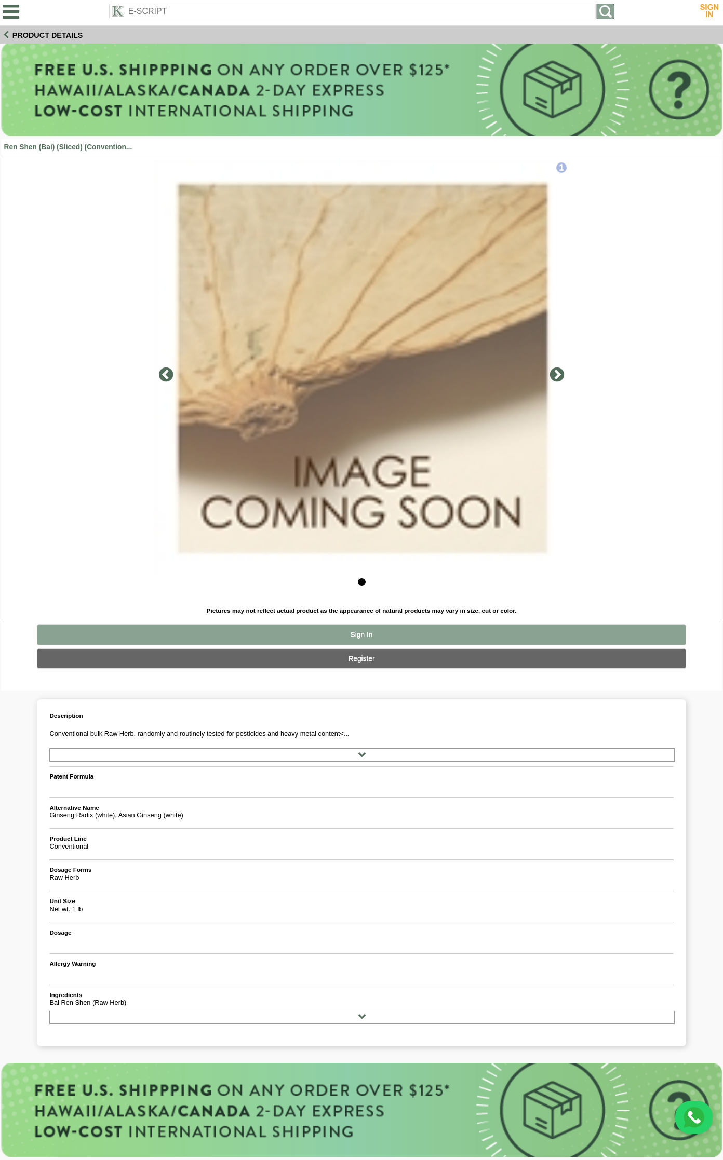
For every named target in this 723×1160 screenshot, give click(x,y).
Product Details (47, 35)
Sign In (362, 634)
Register (361, 658)
